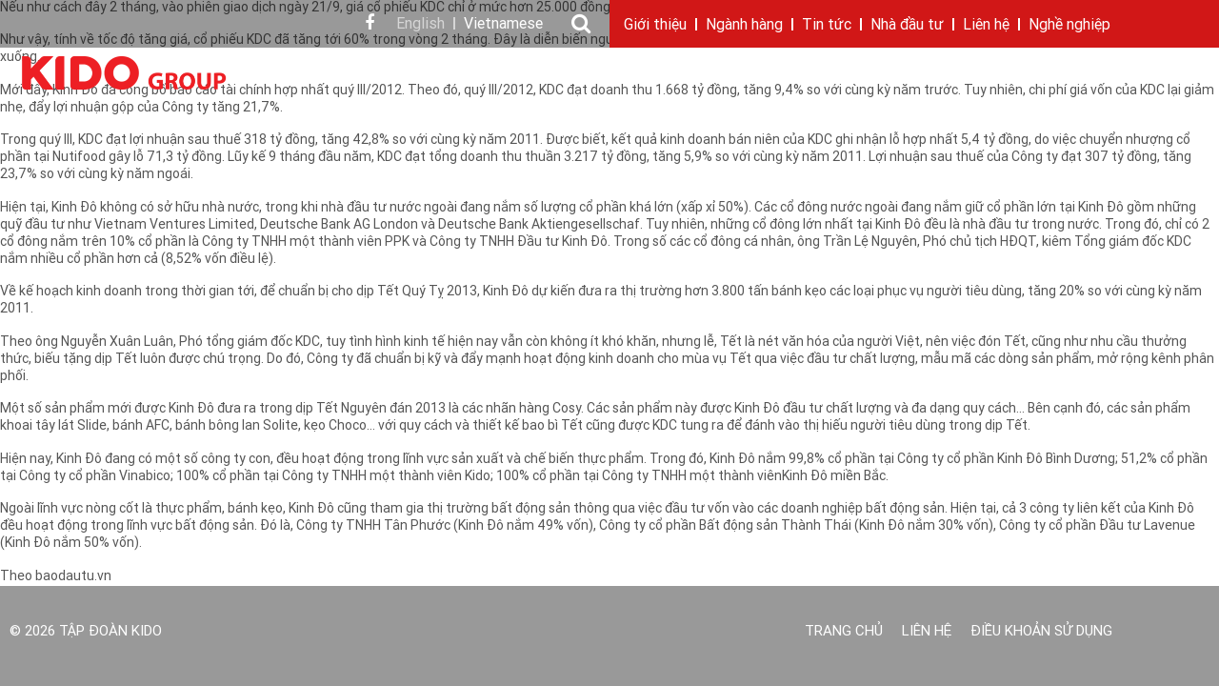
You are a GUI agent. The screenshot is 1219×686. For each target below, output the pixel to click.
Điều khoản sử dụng (1041, 632)
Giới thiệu (655, 25)
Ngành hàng (744, 25)
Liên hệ (986, 25)
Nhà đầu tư (907, 25)
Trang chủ (844, 632)
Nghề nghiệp (1069, 25)
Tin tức (826, 25)
